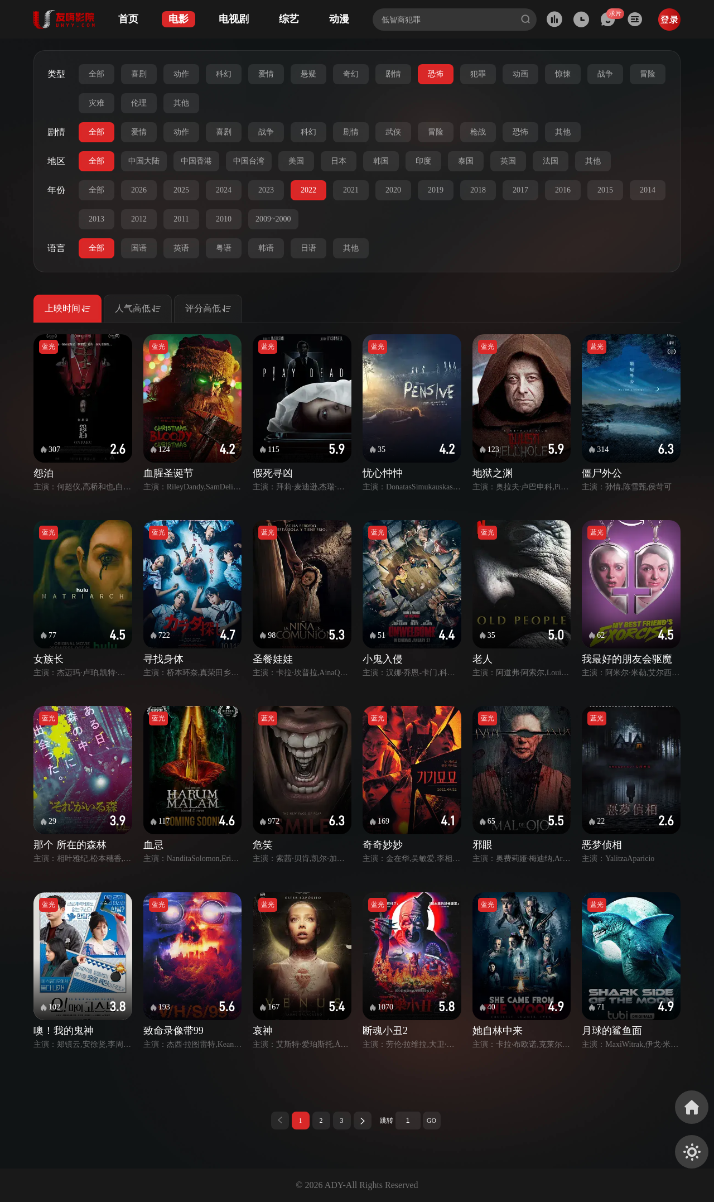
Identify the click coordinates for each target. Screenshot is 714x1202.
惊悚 (563, 74)
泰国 (466, 161)
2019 (435, 190)
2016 (563, 190)
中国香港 (196, 161)
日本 (338, 161)
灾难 (96, 103)
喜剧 (139, 74)
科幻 (223, 74)
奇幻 (351, 74)
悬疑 (308, 74)
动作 (181, 74)
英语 (181, 248)
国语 (139, 248)
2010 (223, 219)
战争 (605, 74)
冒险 (647, 74)
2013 (96, 219)
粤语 (223, 248)
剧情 (393, 74)
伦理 (139, 103)
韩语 (266, 248)
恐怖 (435, 74)
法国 (550, 161)
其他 (181, 103)
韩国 (381, 161)
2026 (139, 190)
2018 (478, 190)
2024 (223, 190)
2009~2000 (273, 219)
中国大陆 (144, 161)
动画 (520, 74)
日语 (308, 248)
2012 (139, 219)
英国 (508, 161)
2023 (266, 190)
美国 (296, 161)
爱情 (266, 74)
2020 (393, 190)
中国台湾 (248, 161)
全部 (96, 74)
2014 (647, 190)
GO (431, 1120)
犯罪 (478, 74)
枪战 (478, 132)
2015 (605, 190)
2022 (308, 190)
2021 (351, 190)
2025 (181, 190)
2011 (181, 219)
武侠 (393, 132)
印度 (423, 161)
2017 (520, 190)
